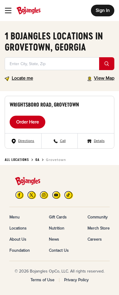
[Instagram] (44, 195)
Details (99, 141)
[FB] (19, 195)
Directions (26, 141)
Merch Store (98, 228)
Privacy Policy (76, 279)
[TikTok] (68, 195)
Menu (14, 217)
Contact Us (59, 250)
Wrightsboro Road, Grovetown (44, 104)
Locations (18, 228)
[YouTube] (56, 195)
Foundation (19, 250)
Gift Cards (58, 217)
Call (63, 141)
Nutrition (56, 228)
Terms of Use (42, 279)
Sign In (103, 10)
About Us (17, 239)
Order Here (27, 122)
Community (97, 217)
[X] (32, 195)
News (54, 239)
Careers (94, 239)
